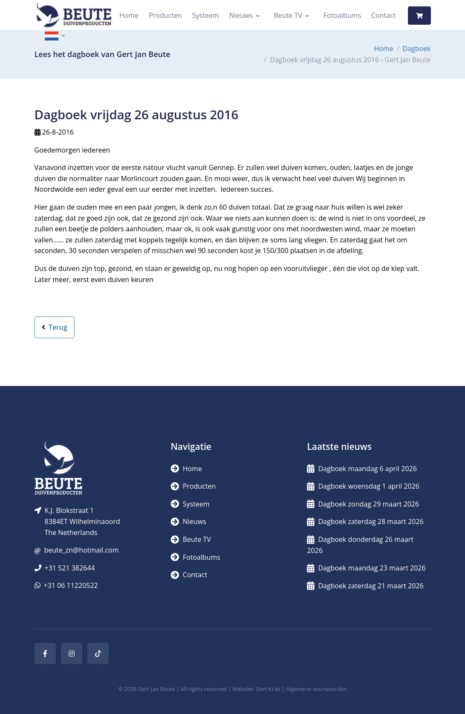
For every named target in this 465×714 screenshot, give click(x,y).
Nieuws (241, 15)
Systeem (205, 15)
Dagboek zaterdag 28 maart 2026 (365, 521)
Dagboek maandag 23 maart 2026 (366, 568)
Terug (54, 327)
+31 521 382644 (70, 568)
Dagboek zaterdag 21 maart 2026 (365, 585)
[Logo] (74, 15)
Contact (383, 15)
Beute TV (288, 15)
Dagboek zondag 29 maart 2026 (363, 504)
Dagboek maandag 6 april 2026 (361, 468)
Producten (165, 15)
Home (129, 15)
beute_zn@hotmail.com (81, 550)
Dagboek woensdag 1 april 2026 (363, 486)
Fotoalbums (342, 15)
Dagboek (417, 48)
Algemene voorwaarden (316, 689)
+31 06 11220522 (71, 585)
